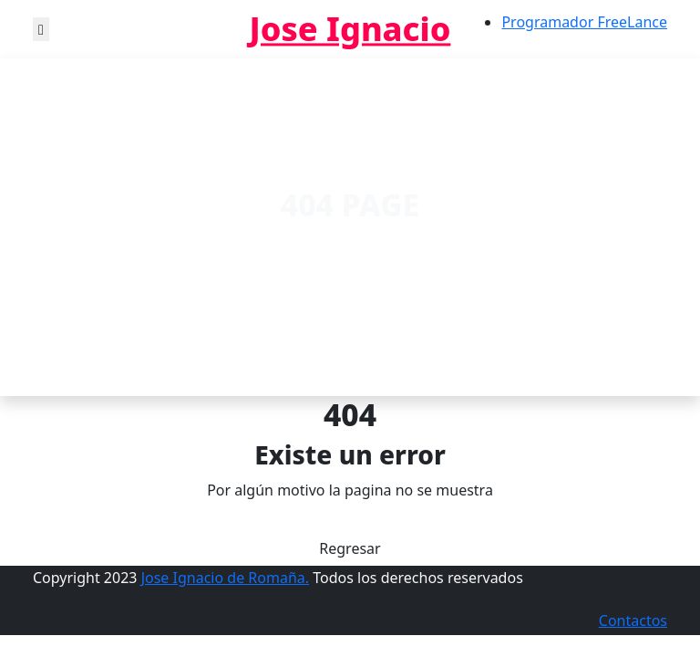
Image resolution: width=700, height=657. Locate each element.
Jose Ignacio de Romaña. (225, 578)
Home (303, 245)
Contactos (633, 620)
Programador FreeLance (584, 22)
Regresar (349, 548)
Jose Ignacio (350, 28)
